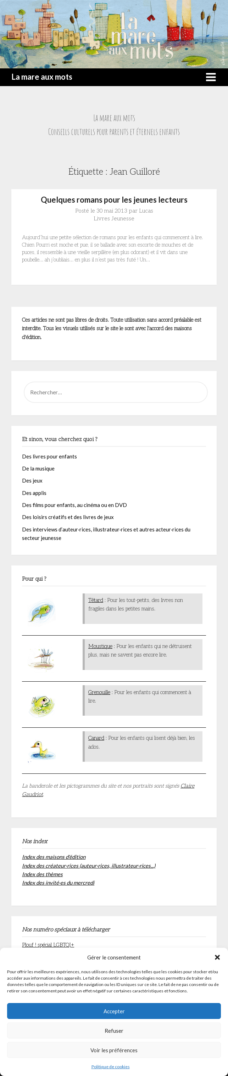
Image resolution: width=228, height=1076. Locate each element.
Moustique (100, 646)
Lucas (146, 211)
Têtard (95, 600)
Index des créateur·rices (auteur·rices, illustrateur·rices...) (88, 865)
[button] (217, 957)
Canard (96, 738)
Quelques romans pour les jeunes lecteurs (114, 199)
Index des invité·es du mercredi (58, 882)
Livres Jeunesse (114, 218)
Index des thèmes (42, 874)
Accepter (114, 1011)
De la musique (38, 468)
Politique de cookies (110, 1066)
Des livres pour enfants (49, 456)
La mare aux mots (41, 76)
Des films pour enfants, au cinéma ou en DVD (74, 505)
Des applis (34, 493)
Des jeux (32, 480)
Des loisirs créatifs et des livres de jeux (68, 517)
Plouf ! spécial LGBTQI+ (48, 945)
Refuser (114, 1030)
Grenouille (99, 692)
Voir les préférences (114, 1050)
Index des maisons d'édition (53, 857)
